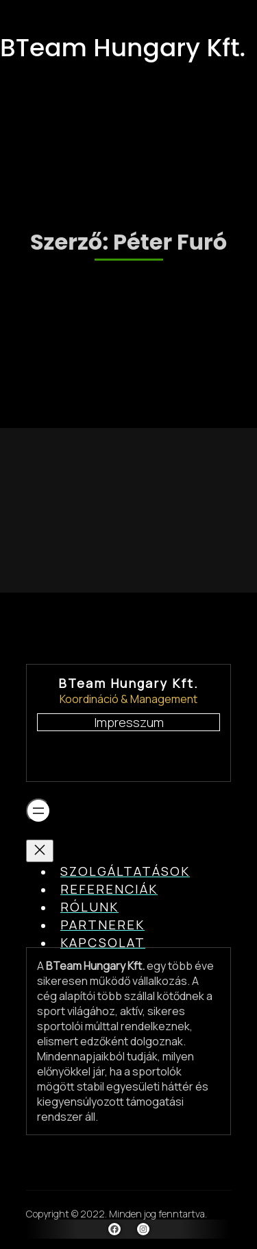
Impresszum (129, 722)
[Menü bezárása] (39, 851)
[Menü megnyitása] (38, 810)
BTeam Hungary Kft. (122, 47)
